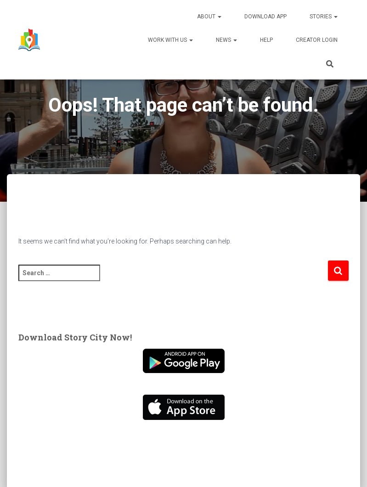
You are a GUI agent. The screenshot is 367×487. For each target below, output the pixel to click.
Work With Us (170, 40)
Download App (265, 16)
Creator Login (317, 40)
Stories (324, 16)
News (226, 40)
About (209, 16)
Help (266, 40)
